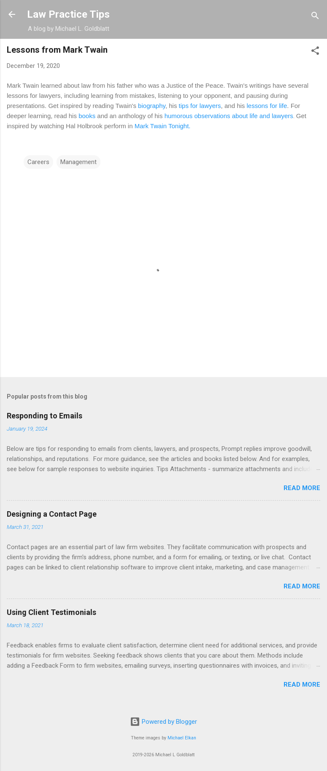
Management (78, 162)
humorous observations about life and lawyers (229, 115)
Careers (38, 162)
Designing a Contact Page (52, 514)
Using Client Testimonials (51, 612)
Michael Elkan (182, 738)
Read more (302, 488)
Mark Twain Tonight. (163, 125)
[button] (315, 52)
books (86, 115)
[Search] (315, 17)
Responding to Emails (44, 415)
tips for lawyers (200, 105)
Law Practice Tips (68, 14)
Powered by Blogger (163, 721)
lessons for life (266, 105)
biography (151, 105)
